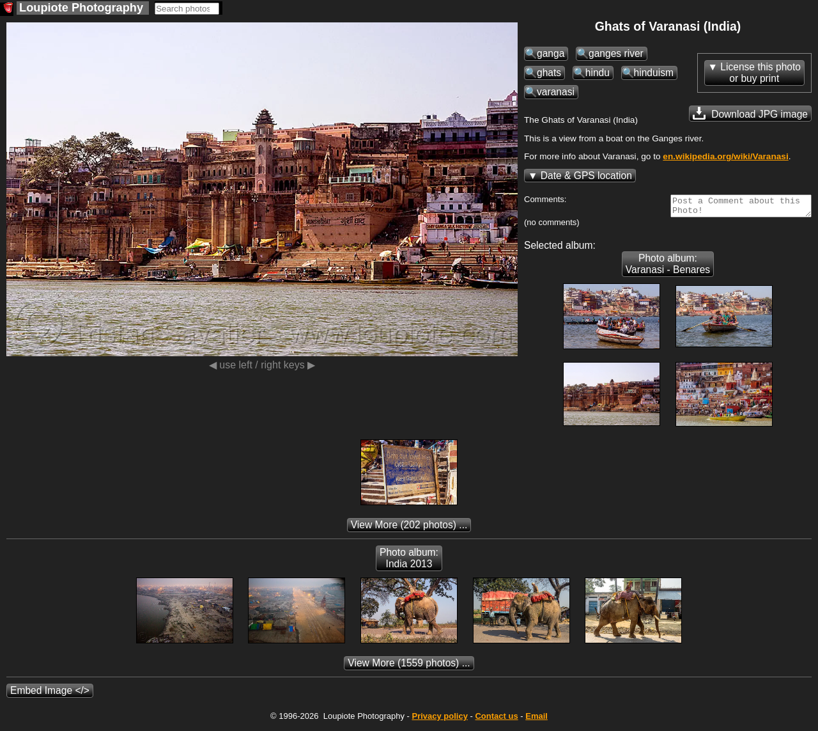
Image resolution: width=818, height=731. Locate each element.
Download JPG (750, 113)
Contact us (496, 720)
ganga (550, 53)
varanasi (556, 91)
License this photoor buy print (760, 72)
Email (536, 720)
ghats (549, 72)
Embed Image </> (49, 694)
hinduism (654, 72)
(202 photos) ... (409, 528)
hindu (597, 72)
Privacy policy (439, 720)
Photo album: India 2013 (409, 562)
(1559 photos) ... (409, 666)
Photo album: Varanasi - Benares (668, 267)
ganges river (616, 53)
